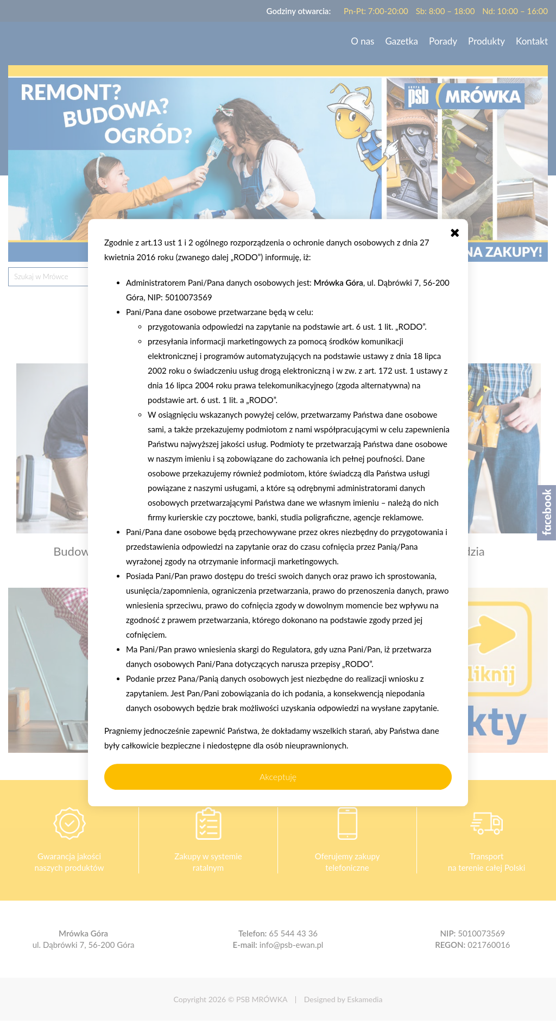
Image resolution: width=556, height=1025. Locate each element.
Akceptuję (278, 776)
